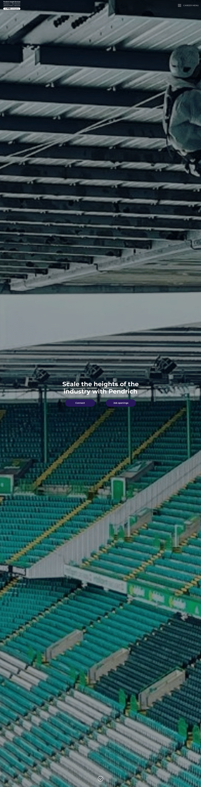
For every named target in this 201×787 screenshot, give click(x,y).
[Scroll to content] (100, 779)
